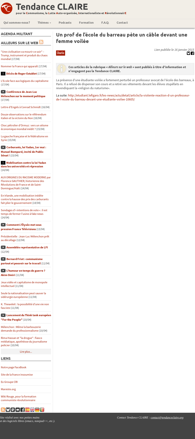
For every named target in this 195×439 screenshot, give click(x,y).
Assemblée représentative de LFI (27, 247)
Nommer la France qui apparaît (19, 66)
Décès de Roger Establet (21, 73)
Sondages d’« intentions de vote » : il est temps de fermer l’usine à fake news (24, 212)
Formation (86, 22)
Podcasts (65, 22)
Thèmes (44, 22)
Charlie (60, 53)
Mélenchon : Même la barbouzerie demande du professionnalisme (21, 328)
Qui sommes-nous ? (16, 22)
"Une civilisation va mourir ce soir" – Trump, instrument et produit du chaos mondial (24, 55)
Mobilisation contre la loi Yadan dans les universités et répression (23, 164)
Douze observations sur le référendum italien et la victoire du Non (23, 116)
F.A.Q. (105, 22)
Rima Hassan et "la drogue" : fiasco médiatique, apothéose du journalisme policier (24, 341)
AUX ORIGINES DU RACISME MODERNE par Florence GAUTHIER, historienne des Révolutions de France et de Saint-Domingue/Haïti (26, 183)
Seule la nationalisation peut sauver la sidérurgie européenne (23, 295)
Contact (122, 22)
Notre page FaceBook (13, 367)
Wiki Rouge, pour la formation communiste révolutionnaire (18, 398)
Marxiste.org (8, 389)
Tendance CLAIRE (52, 6)
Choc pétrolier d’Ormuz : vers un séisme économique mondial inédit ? (24, 127)
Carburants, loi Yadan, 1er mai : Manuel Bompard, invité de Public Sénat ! (23, 151)
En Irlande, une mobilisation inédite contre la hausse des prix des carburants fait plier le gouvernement (25, 199)
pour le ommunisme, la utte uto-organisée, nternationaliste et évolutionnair (71, 13)
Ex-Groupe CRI (9, 382)
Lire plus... (26, 351)
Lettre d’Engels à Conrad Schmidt (21, 107)
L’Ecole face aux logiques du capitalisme (24, 81)
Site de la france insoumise (17, 374)
